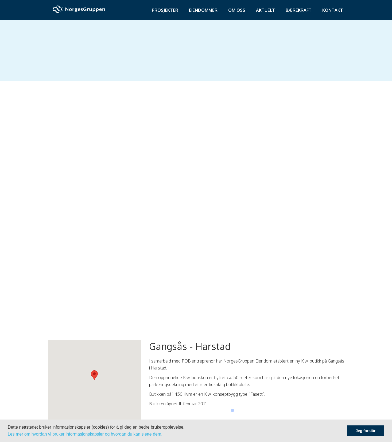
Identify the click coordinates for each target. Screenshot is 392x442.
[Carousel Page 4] (246, 410)
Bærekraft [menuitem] (299, 10)
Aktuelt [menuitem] (265, 10)
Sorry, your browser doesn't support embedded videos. (196, 175)
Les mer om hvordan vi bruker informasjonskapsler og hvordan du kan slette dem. (85, 434)
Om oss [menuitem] (236, 10)
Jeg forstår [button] (365, 431)
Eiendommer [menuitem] (203, 10)
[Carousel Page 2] (237, 410)
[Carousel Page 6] (255, 410)
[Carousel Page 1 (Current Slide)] (232, 410)
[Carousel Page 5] (250, 410)
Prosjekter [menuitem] (165, 10)
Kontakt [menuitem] (332, 10)
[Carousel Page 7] (259, 410)
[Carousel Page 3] (241, 410)
